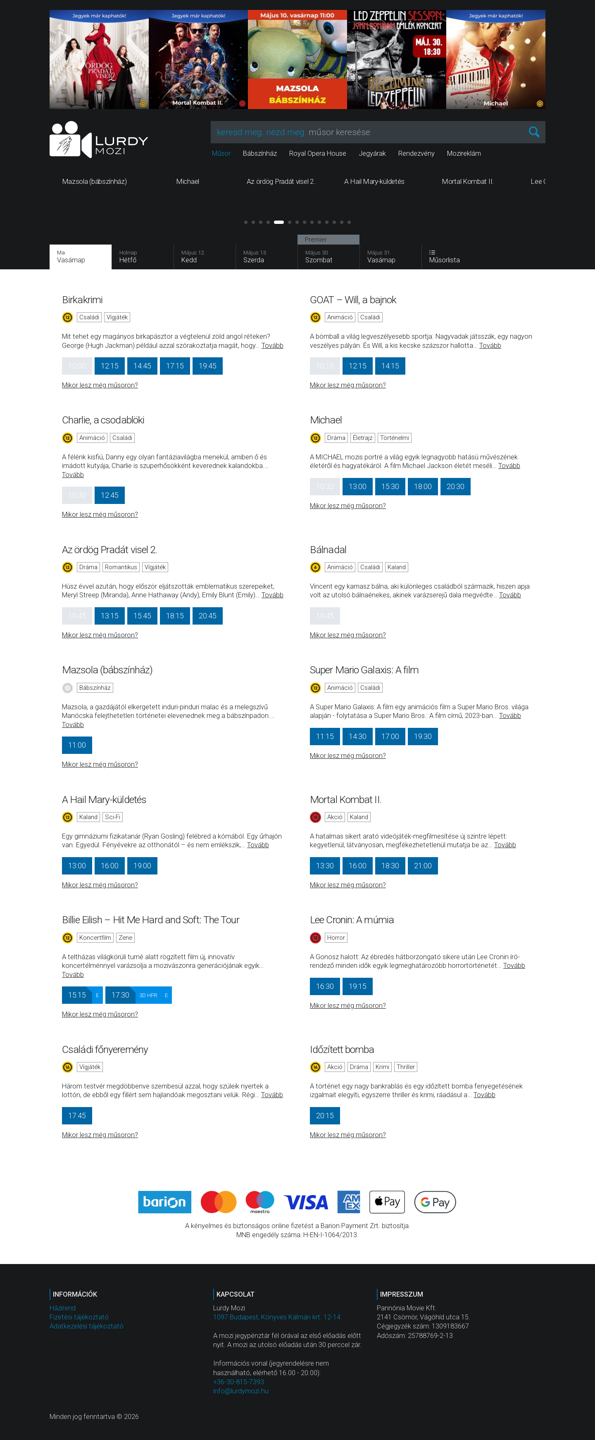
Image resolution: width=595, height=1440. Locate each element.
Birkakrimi (82, 300)
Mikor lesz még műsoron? (100, 385)
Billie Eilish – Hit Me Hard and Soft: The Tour (150, 920)
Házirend (63, 1308)
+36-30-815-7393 (238, 1382)
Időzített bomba (342, 1049)
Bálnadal (328, 550)
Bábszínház (260, 153)
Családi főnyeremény (105, 1049)
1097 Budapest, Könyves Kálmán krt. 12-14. (277, 1317)
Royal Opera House (317, 153)
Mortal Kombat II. (345, 800)
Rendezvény (416, 153)
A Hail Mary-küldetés (104, 800)
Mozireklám (464, 153)
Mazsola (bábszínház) (107, 670)
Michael (326, 420)
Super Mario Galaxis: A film (364, 670)
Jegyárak (372, 153)
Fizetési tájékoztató (79, 1317)
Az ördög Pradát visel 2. (109, 550)
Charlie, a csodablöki (103, 420)
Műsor (221, 153)
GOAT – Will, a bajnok (353, 300)
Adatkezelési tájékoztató (87, 1326)
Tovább (272, 345)
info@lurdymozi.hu (241, 1391)
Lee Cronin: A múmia (352, 920)
